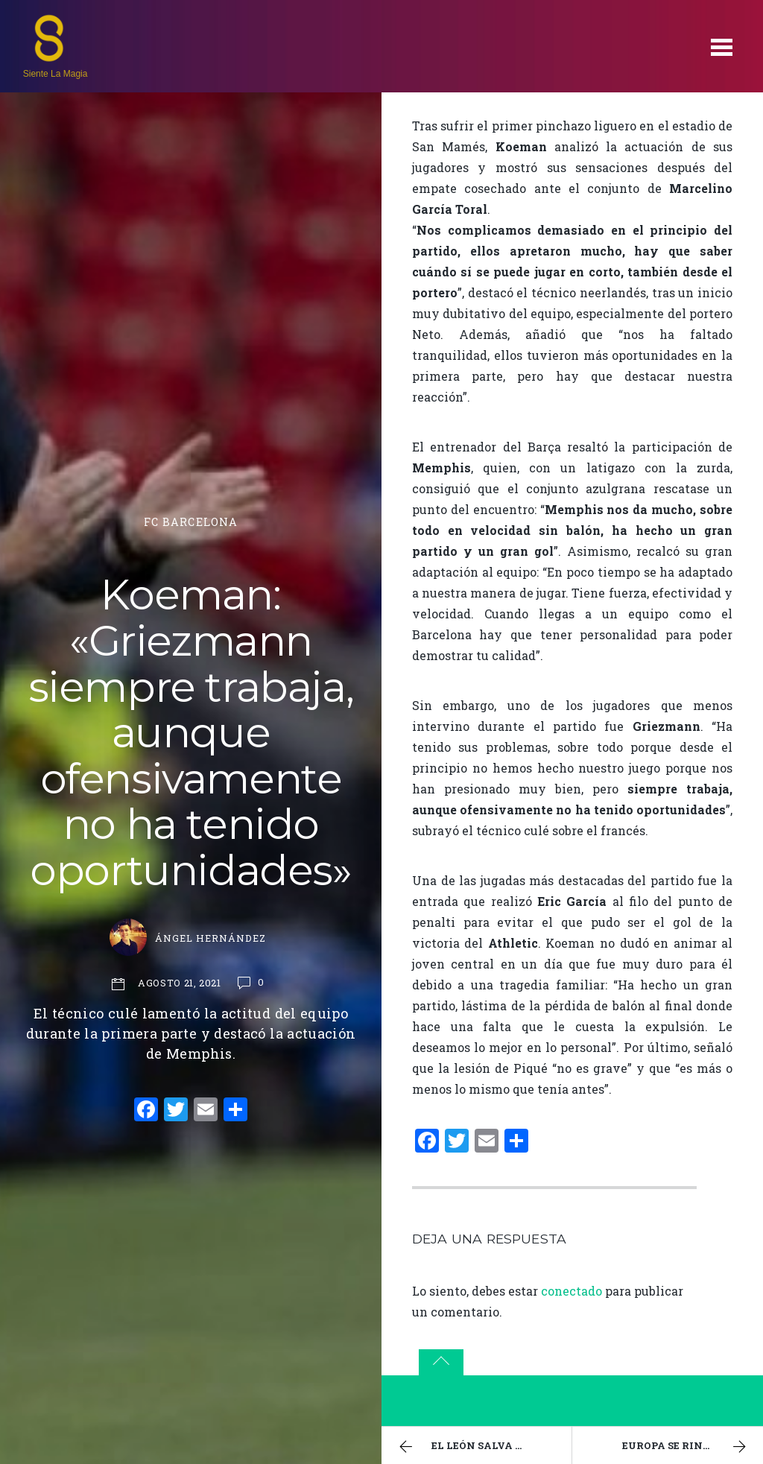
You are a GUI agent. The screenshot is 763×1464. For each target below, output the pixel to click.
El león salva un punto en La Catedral (483, 1446)
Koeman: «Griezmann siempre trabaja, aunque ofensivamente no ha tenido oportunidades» (191, 732)
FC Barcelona (191, 522)
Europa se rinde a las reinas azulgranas (692, 1446)
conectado (571, 1291)
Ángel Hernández (210, 938)
